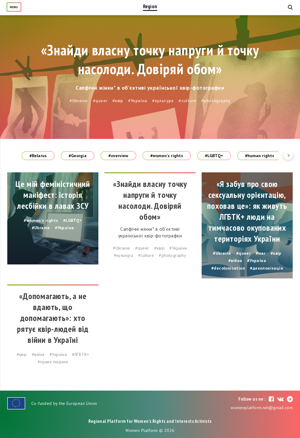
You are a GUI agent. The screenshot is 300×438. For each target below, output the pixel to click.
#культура (163, 100)
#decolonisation (228, 268)
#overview (118, 155)
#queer (100, 100)
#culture (187, 100)
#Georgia (78, 155)
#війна (235, 260)
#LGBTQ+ (214, 155)
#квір (117, 100)
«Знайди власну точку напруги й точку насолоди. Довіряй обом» (150, 59)
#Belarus (38, 155)
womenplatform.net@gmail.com (262, 407)
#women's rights (166, 155)
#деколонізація (266, 268)
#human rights (259, 155)
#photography (215, 100)
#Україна (137, 100)
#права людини (53, 361)
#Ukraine (79, 100)
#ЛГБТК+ (80, 354)
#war (261, 253)
